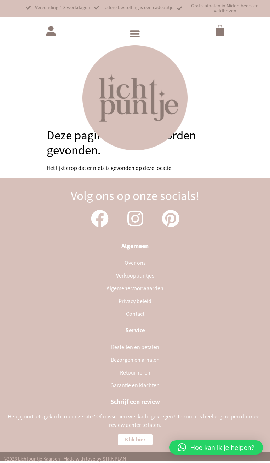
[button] (58, 7)
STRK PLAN (114, 459)
